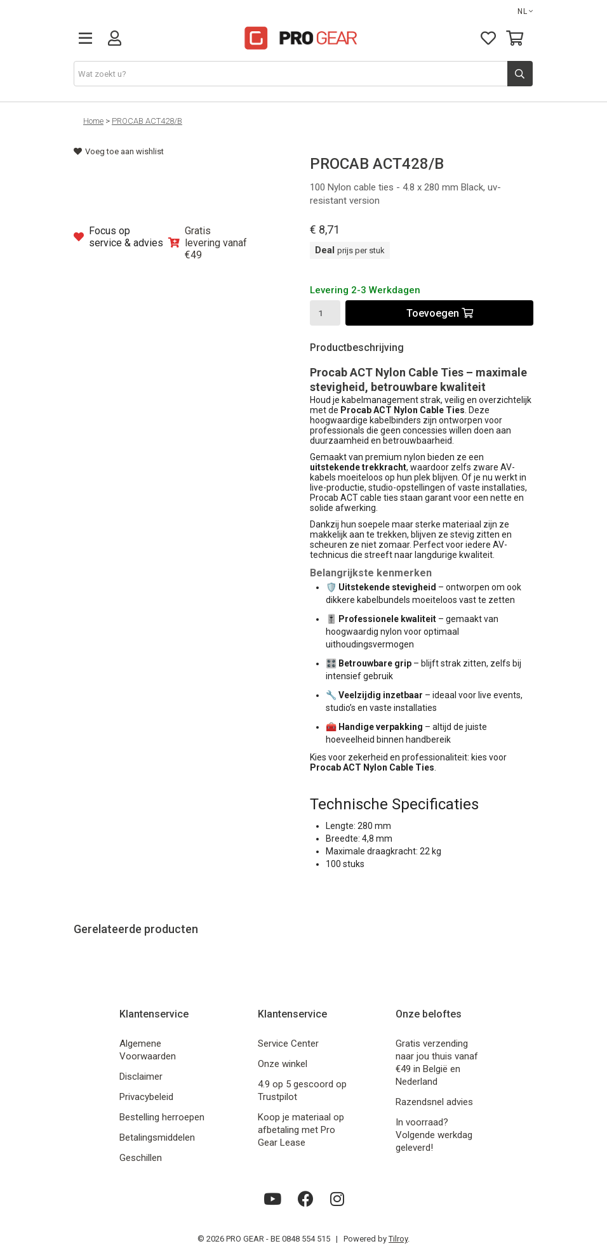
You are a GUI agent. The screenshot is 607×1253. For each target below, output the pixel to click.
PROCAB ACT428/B (147, 121)
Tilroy (398, 1238)
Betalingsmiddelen (157, 1137)
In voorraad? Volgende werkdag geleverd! (434, 1135)
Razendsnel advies (434, 1102)
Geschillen (140, 1158)
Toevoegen (439, 313)
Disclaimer (141, 1076)
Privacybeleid (146, 1097)
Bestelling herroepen (161, 1117)
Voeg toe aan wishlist (119, 151)
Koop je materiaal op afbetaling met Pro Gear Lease (301, 1129)
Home (93, 121)
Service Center (288, 1043)
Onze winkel (282, 1064)
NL (525, 11)
